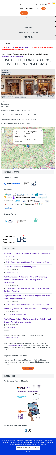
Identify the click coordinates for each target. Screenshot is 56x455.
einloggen (11, 47)
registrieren (23, 47)
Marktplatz (28, 368)
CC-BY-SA (42, 168)
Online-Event (10, 262)
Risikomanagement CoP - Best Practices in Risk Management (28, 309)
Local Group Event (13, 272)
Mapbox (53, 168)
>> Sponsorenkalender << (13, 345)
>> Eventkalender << (11, 337)
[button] (28, 146)
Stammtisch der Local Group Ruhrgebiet (20, 267)
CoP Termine (10, 314)
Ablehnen (36, 448)
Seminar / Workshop (11, 291)
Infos (28, 451)
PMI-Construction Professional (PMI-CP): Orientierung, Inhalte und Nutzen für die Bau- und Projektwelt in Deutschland (25, 280)
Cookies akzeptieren (24, 448)
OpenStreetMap (29, 168)
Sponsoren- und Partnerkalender (12, 56)
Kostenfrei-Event (42, 262)
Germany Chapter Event (26, 262)
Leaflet (15, 168)
